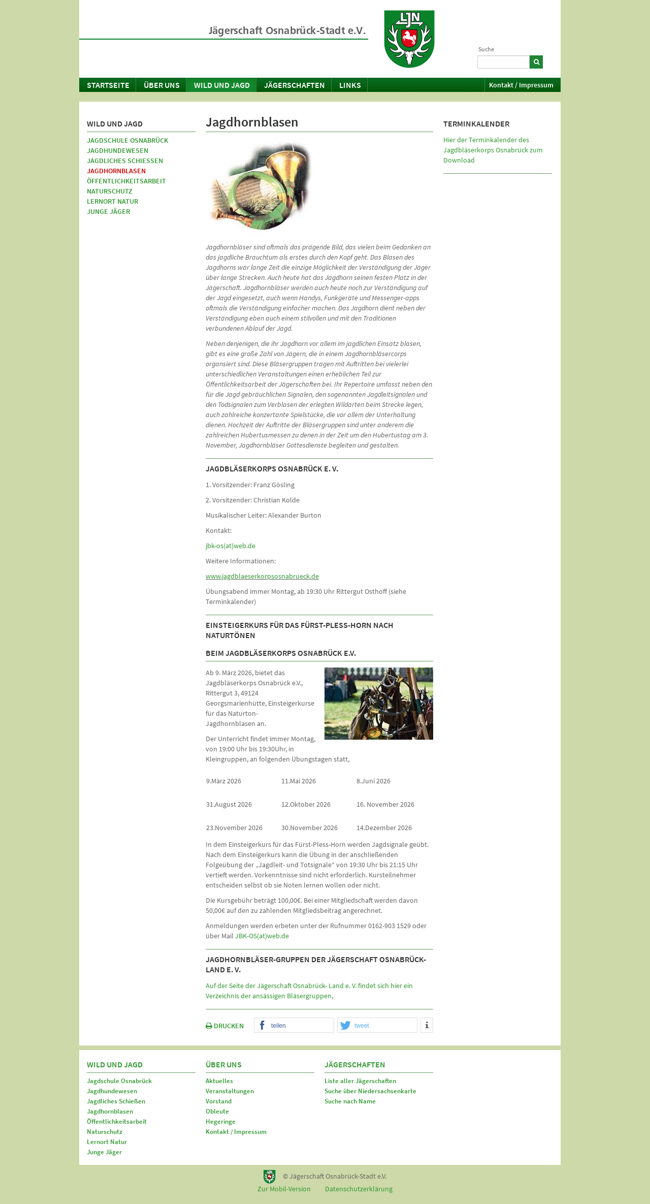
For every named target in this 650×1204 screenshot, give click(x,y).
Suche (486, 49)
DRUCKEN (225, 1025)
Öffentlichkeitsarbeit (126, 180)
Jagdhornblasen (116, 170)
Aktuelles (219, 1080)
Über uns (162, 85)
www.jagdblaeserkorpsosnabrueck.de (262, 576)
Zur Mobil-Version (284, 1188)
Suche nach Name (350, 1101)
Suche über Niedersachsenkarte (370, 1091)
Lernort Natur (112, 201)
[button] (294, 1025)
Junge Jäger (108, 211)
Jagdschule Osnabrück (127, 140)
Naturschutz (110, 191)
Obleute (217, 1111)
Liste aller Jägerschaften (360, 1080)
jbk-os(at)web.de (230, 545)
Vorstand (219, 1101)
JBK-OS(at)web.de (262, 935)
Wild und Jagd (222, 85)
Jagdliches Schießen (125, 160)
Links (350, 85)
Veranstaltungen (230, 1091)
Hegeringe (221, 1121)
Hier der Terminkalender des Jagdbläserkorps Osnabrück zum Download (493, 150)
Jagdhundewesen (117, 150)
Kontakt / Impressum (521, 84)
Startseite (108, 85)
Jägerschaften (294, 85)
